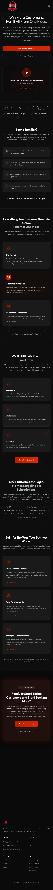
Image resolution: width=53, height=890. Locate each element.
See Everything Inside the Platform (26, 334)
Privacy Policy (33, 860)
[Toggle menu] (49, 6)
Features (32, 842)
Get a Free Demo (26, 48)
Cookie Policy (33, 867)
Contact (5, 863)
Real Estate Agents (9, 845)
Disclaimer (32, 871)
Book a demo (31, 659)
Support (5, 867)
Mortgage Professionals (10, 842)
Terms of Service (34, 863)
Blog (30, 845)
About (5, 860)
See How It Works (26, 56)
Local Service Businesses (11, 849)
